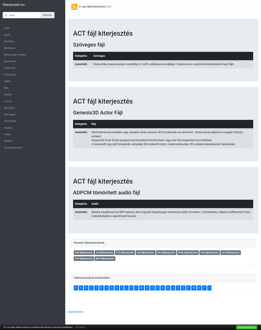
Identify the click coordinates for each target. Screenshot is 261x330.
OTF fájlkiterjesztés (84, 258)
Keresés (47, 15)
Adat (6, 28)
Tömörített (10, 121)
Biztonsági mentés (15, 54)
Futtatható (10, 74)
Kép (6, 87)
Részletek (80, 327)
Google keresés (13, 147)
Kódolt (8, 94)
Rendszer (9, 107)
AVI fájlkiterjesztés (104, 252)
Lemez (8, 101)
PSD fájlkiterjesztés (84, 252)
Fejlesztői (9, 68)
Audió (7, 34)
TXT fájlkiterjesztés (125, 252)
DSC (109, 6)
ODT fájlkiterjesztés (231, 252)
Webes (8, 141)
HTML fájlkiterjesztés (188, 252)
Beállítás (9, 41)
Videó (7, 134)
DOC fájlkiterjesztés (210, 252)
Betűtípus (9, 48)
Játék (7, 81)
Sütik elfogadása (247, 327)
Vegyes (8, 127)
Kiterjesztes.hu (14, 5)
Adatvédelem (75, 311)
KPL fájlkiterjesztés (166, 252)
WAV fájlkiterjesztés (105, 258)
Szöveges (9, 114)
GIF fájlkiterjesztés (145, 252)
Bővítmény (10, 61)
